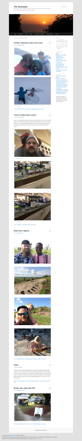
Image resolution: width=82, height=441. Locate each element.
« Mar (58, 48)
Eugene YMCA (59, 59)
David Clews (58, 75)
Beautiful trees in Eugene (61, 54)
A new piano (58, 61)
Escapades (19, 224)
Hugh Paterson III (59, 89)
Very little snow (59, 56)
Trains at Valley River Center (25, 115)
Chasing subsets (59, 63)
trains (29, 224)
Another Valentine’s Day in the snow (28, 43)
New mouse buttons (60, 64)
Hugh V (26, 224)
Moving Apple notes (60, 65)
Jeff (57, 80)
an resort (20, 371)
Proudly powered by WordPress (41, 430)
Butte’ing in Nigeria (21, 231)
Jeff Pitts (58, 78)
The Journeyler (21, 7)
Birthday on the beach (60, 57)
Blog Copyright (38, 438)
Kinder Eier (63, 78)
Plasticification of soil (63, 80)
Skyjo (57, 53)
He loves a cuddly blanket (61, 60)
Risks (16, 365)
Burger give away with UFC (24, 388)
